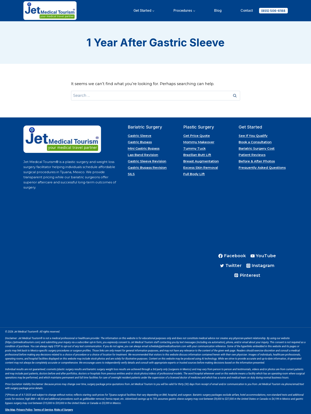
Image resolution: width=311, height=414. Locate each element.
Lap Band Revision (143, 155)
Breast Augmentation (201, 161)
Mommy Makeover (198, 142)
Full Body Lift (194, 174)
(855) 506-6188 (273, 11)
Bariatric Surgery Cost (257, 148)
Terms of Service (43, 409)
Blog (217, 10)
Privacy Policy (24, 409)
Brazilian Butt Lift (197, 155)
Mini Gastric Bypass (143, 148)
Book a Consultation (255, 142)
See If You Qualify (253, 136)
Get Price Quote (196, 136)
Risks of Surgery (63, 409)
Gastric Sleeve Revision (147, 161)
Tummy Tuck (194, 148)
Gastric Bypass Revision (147, 168)
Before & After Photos (257, 161)
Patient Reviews (252, 155)
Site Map (10, 409)
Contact (247, 10)
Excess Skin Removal (200, 168)
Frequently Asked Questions (262, 168)
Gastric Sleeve (139, 136)
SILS (131, 174)
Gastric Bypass (140, 142)
